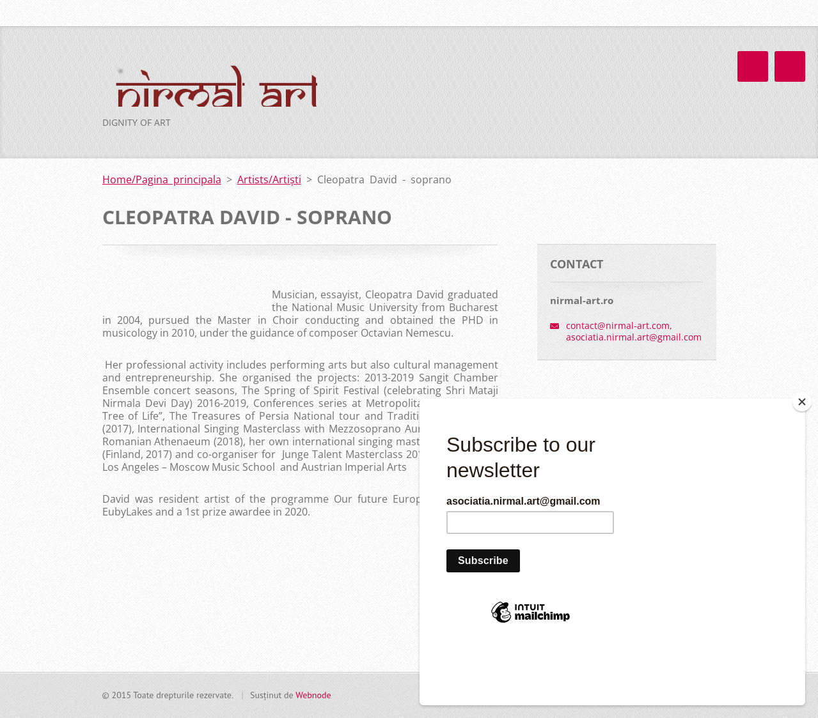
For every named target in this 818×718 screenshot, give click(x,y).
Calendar (563, 131)
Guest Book (573, 157)
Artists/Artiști (489, 131)
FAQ (634, 157)
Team (620, 131)
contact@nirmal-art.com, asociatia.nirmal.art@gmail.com (634, 396)
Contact (685, 157)
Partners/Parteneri (401, 183)
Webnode (313, 700)
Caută (705, 13)
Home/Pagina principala (414, 104)
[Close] (802, 458)
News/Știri (515, 104)
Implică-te (573, 183)
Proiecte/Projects (398, 131)
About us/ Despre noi (610, 104)
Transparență (497, 183)
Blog (668, 131)
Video (510, 157)
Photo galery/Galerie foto (416, 157)
